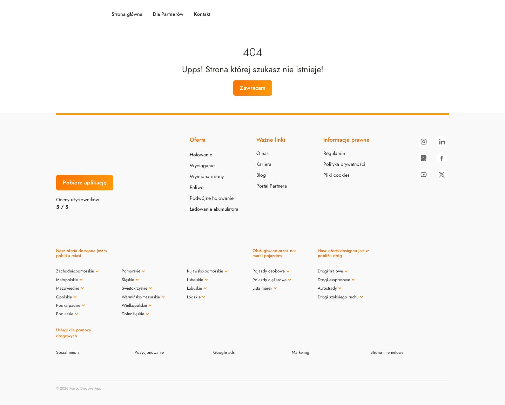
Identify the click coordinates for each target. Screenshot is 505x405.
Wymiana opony (207, 176)
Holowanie (201, 154)
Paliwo (197, 187)
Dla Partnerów (168, 14)
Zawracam (252, 88)
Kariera (263, 164)
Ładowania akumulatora (214, 208)
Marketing (300, 352)
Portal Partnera (271, 185)
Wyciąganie (202, 165)
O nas (262, 153)
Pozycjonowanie (149, 352)
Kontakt (202, 14)
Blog (261, 174)
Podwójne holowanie (212, 198)
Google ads (224, 352)
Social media (68, 352)
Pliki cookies (336, 174)
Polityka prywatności (344, 164)
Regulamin (334, 153)
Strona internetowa (387, 352)
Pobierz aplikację (85, 182)
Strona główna (127, 14)
